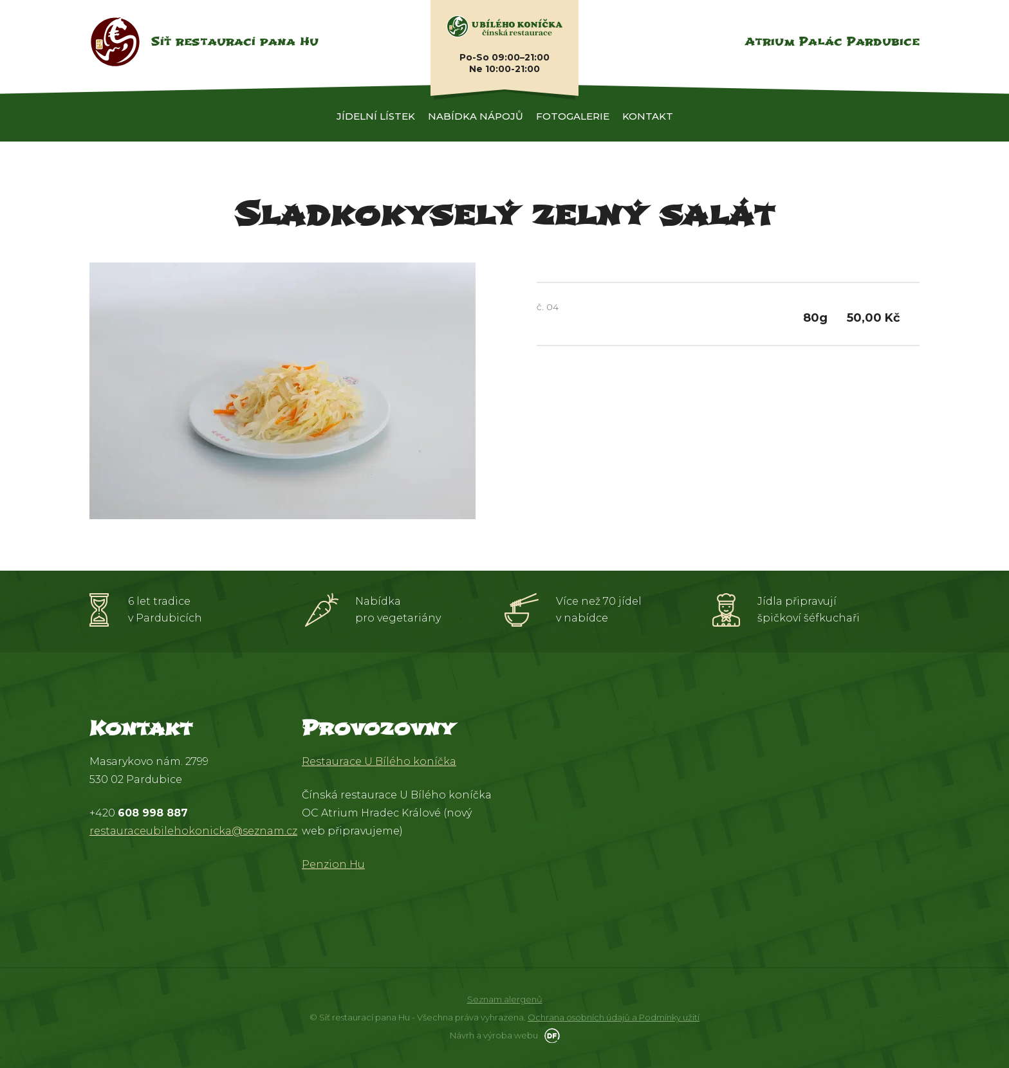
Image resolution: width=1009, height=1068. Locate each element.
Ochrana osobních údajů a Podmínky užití (613, 1017)
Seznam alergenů (504, 999)
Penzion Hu (333, 864)
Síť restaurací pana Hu (235, 41)
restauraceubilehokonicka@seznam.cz (193, 831)
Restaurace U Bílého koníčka (379, 761)
